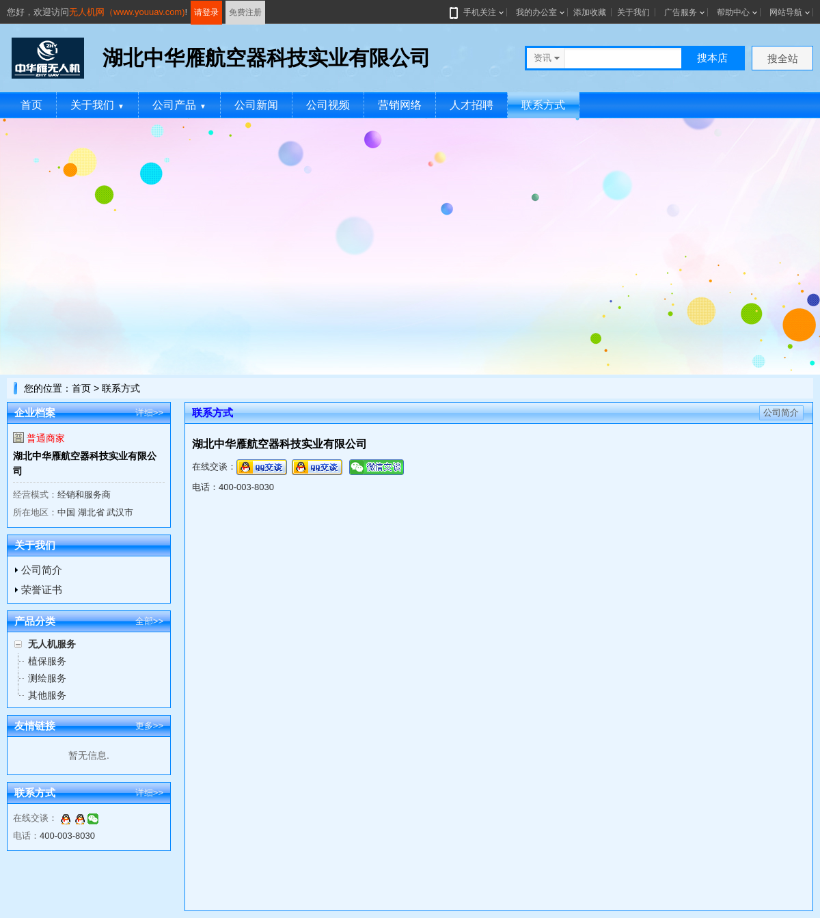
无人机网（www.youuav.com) (127, 12)
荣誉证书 (41, 589)
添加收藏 (589, 12)
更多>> (149, 725)
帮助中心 (733, 12)
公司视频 (328, 105)
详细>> (149, 412)
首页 (31, 105)
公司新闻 (256, 105)
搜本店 (712, 58)
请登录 (206, 12)
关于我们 (633, 12)
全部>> (149, 621)
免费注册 (245, 12)
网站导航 (785, 12)
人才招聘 (471, 105)
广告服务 (680, 12)
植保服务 (47, 661)
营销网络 (400, 105)
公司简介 (41, 570)
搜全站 (782, 58)
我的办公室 (536, 12)
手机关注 (477, 12)
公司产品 (179, 105)
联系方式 (543, 105)
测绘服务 (47, 678)
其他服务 (47, 695)
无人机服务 (52, 643)
